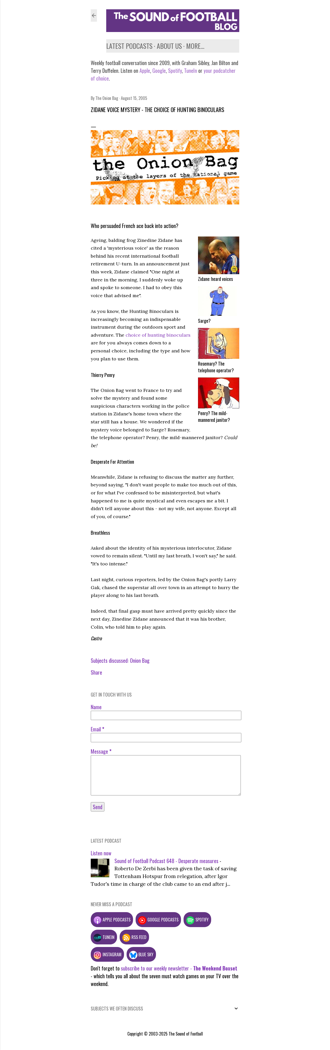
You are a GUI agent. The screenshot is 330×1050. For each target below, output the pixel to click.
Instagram (107, 954)
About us (169, 46)
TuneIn (190, 70)
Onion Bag (140, 660)
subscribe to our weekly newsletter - (179, 968)
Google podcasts (158, 919)
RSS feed (134, 937)
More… (195, 46)
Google (158, 70)
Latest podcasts (129, 46)
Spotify (175, 70)
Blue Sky (141, 954)
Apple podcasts (111, 919)
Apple (144, 70)
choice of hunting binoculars (158, 335)
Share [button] (96, 672)
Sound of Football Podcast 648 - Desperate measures (166, 861)
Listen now (101, 853)
